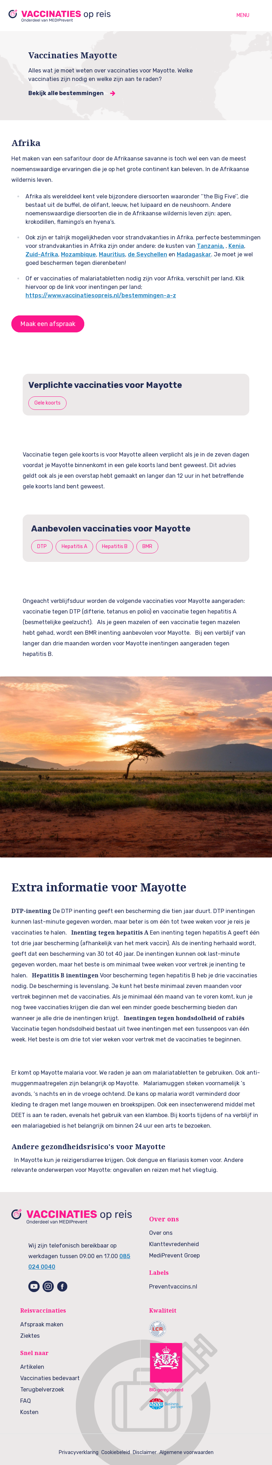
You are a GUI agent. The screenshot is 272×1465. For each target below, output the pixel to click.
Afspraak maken (41, 1324)
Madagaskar (194, 254)
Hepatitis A (74, 546)
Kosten (29, 1412)
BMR (147, 546)
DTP (42, 546)
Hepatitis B (115, 546)
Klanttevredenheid (174, 1244)
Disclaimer (145, 1452)
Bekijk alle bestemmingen (66, 93)
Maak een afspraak (47, 324)
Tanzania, (210, 246)
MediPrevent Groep (174, 1255)
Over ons (160, 1232)
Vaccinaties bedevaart (50, 1378)
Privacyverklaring (78, 1452)
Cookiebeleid (115, 1452)
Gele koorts (47, 403)
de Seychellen (147, 254)
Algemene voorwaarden (186, 1452)
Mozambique (78, 254)
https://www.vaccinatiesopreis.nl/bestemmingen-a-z (101, 295)
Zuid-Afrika (42, 254)
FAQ (25, 1400)
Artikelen (32, 1367)
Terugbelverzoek (42, 1389)
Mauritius (112, 254)
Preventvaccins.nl (173, 1286)
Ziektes (30, 1335)
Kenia (236, 246)
